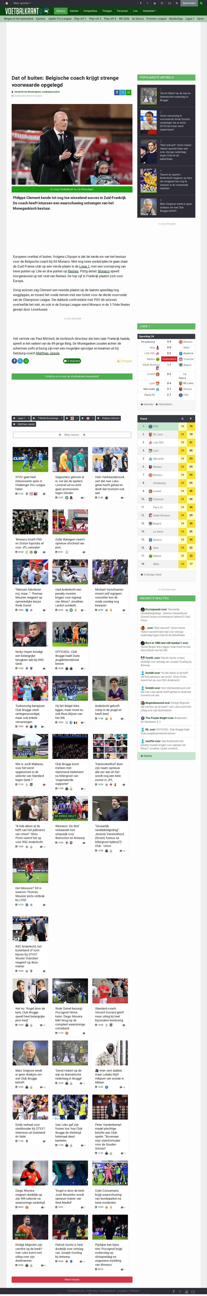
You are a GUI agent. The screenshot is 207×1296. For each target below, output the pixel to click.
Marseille (151, 389)
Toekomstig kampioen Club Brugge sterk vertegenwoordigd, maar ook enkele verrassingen (30, 713)
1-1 (169, 364)
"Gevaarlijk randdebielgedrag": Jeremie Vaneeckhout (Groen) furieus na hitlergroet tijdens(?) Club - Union (166, 615)
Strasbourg (150, 341)
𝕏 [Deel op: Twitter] (122, 92)
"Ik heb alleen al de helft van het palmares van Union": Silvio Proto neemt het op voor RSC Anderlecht (30, 834)
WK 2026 (124, 18)
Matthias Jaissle (48, 353)
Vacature (122, 1282)
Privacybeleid (107, 1282)
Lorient (153, 374)
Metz (184, 347)
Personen (122, 10)
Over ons (92, 1282)
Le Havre (155, 531)
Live (135, 10)
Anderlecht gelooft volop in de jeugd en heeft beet (108, 709)
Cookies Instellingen (101, 1285)
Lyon (155, 383)
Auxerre (186, 353)
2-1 (169, 394)
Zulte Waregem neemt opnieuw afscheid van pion (70, 543)
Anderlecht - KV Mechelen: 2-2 (164, 719)
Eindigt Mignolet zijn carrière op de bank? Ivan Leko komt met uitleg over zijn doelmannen (28, 1252)
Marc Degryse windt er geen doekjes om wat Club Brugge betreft (176, 207)
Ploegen (107, 10)
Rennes (73, 271)
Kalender (149, 404)
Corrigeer (124, 361)
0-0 (169, 347)
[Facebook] (173, 1283)
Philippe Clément (110, 418)
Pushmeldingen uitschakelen (133, 1285)
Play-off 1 (80, 18)
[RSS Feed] (173, 1289)
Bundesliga (176, 18)
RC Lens (186, 383)
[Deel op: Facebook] (117, 92)
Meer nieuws (72, 434)
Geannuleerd (169, 358)
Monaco (104, 271)
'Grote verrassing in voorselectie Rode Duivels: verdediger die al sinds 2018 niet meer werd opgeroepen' (175, 122)
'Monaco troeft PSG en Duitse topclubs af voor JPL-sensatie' (29, 543)
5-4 (169, 341)
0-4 (169, 383)
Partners (135, 1282)
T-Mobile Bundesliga (48, 418)
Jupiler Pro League (59, 18)
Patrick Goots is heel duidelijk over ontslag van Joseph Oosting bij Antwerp (166, 661)
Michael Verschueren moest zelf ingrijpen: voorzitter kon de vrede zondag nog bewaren (109, 597)
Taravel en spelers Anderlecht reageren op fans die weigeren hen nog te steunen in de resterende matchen (176, 181)
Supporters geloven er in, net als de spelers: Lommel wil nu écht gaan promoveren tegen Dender (69, 485)
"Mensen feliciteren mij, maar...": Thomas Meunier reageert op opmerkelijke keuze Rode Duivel (29, 597)
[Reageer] (44, 493)
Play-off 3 (110, 18)
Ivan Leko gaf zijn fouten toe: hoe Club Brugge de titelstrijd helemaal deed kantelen (68, 1132)
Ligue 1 (189, 18)
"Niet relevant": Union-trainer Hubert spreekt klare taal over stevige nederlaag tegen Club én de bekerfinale (175, 152)
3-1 (169, 388)
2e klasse (138, 18)
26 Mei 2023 (20, 96)
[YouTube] (186, 1283)
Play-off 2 (95, 18)
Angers (185, 364)
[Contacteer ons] (193, 1283)
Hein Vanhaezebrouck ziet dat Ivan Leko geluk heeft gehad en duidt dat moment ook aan (109, 485)
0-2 (169, 353)
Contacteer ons (76, 1282)
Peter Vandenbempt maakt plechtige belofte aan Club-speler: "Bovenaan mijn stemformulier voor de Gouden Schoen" (108, 1136)
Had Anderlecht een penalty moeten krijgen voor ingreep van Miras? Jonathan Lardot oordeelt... (69, 597)
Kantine (74, 10)
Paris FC (152, 394)
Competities (90, 10)
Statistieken (165, 404)
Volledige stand (152, 574)
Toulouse (186, 359)
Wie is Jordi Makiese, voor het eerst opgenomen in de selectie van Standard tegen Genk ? (29, 772)
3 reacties (37, 96)
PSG (183, 394)
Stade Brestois (159, 515)
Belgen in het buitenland (18, 18)
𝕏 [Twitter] (180, 1283)
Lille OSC (152, 353)
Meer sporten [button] (21, 3)
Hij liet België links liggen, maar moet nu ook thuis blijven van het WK (166, 646)
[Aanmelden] (14, 418)
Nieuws (60, 10)
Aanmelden (189, 3)
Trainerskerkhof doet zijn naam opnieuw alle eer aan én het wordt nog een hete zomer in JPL (109, 772)
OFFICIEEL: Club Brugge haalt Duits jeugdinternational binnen (165, 731)
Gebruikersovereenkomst (71, 1285)
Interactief (148, 10)
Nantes (153, 359)
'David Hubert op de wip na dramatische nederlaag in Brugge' (68, 1074)
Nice (155, 347)
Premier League (157, 18)
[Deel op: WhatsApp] (128, 92)
